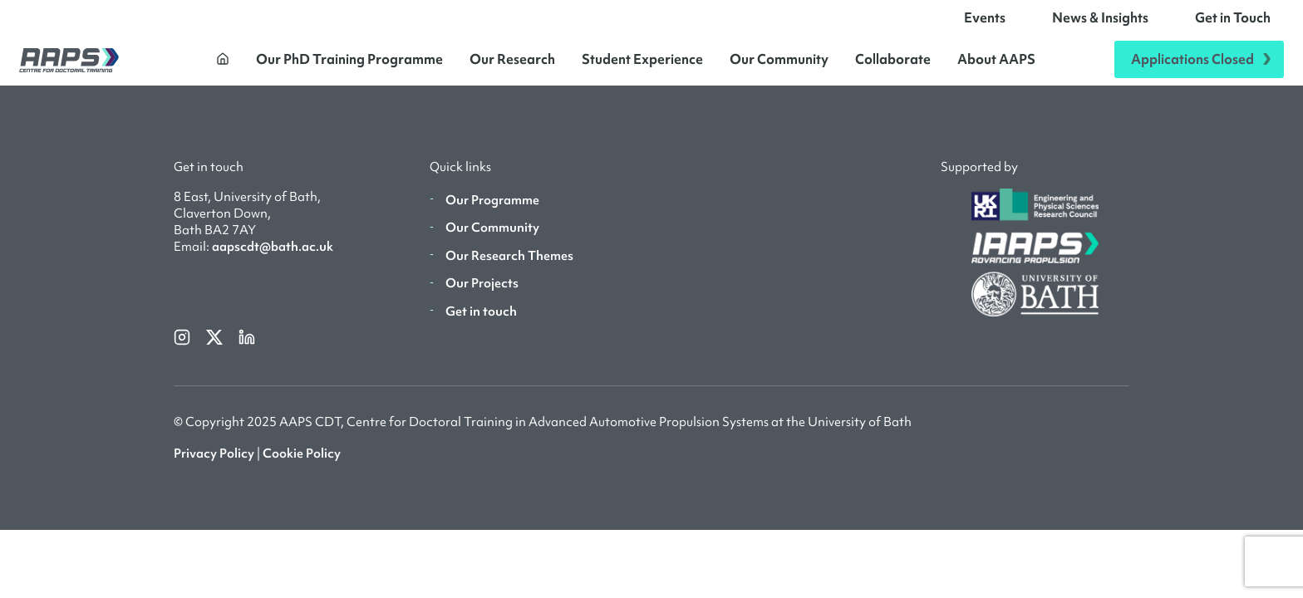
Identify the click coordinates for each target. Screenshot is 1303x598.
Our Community (779, 65)
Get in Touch (1233, 23)
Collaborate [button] (893, 65)
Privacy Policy (214, 465)
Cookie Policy (302, 465)
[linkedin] (246, 347)
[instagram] (183, 347)
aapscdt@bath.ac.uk (272, 258)
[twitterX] (215, 347)
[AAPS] (69, 65)
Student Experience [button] (642, 65)
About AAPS (996, 65)
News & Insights (1100, 23)
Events (985, 23)
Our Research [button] (512, 65)
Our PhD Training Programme (349, 65)
